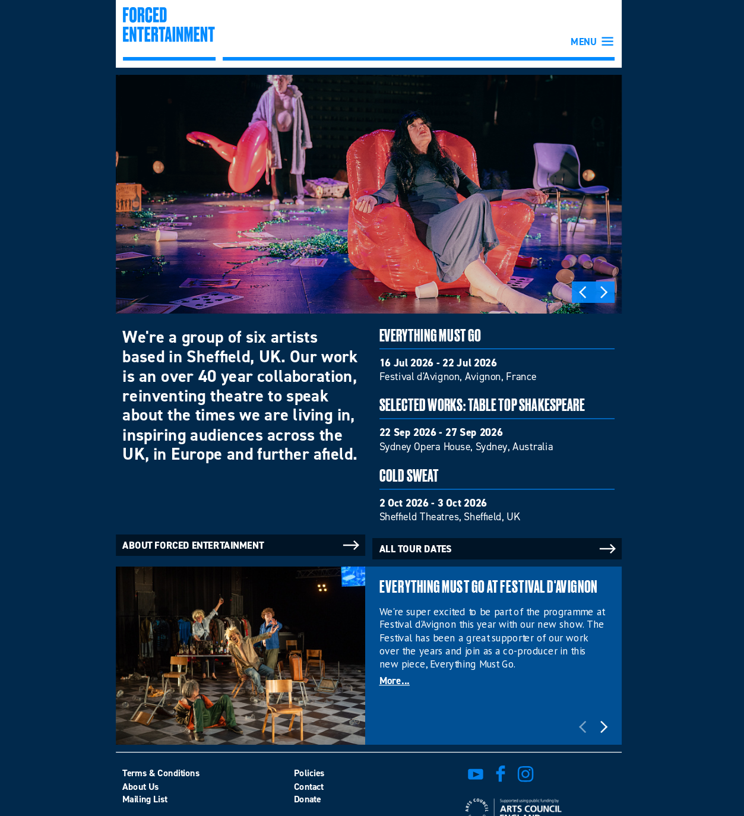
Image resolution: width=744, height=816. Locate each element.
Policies (309, 773)
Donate (307, 799)
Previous (582, 292)
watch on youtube (475, 774)
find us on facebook (500, 774)
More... (394, 682)
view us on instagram (525, 774)
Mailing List (144, 799)
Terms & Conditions (161, 773)
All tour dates (498, 548)
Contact (309, 786)
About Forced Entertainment (241, 545)
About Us (140, 786)
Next (604, 292)
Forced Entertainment (168, 34)
